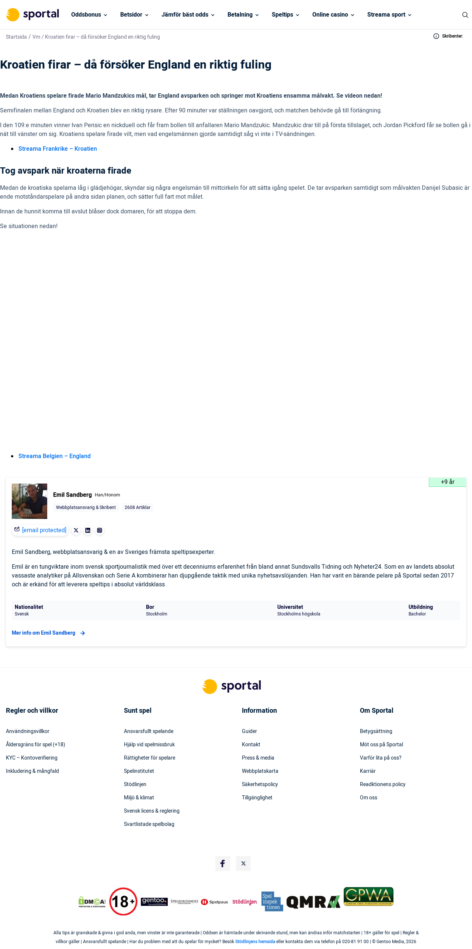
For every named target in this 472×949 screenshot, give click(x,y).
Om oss (368, 798)
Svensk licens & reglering (152, 811)
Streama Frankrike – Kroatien (57, 148)
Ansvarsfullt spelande (148, 731)
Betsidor (131, 14)
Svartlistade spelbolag (149, 824)
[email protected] (44, 530)
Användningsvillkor (27, 731)
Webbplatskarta (260, 771)
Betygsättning (376, 731)
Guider (249, 731)
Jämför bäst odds (185, 14)
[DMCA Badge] (92, 902)
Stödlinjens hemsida (255, 941)
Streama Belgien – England (54, 456)
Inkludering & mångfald (32, 771)
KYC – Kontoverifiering (32, 758)
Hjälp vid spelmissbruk (149, 745)
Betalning (240, 14)
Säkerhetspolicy (260, 784)
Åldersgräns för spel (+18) (35, 745)
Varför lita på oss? (381, 758)
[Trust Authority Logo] (154, 902)
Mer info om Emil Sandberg (49, 633)
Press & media (258, 758)
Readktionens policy (383, 784)
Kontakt (251, 745)
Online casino (330, 14)
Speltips (282, 14)
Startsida (16, 37)
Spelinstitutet (139, 771)
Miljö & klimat (139, 798)
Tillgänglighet (257, 798)
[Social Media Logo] (222, 863)
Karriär (368, 771)
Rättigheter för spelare (149, 758)
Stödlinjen (135, 784)
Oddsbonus (86, 14)
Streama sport (386, 14)
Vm (36, 37)
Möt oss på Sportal (381, 745)
